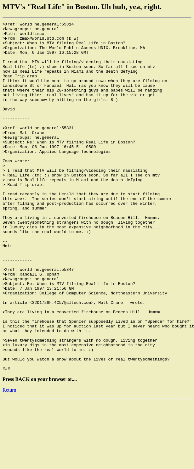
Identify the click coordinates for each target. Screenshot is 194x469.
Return (9, 458)
